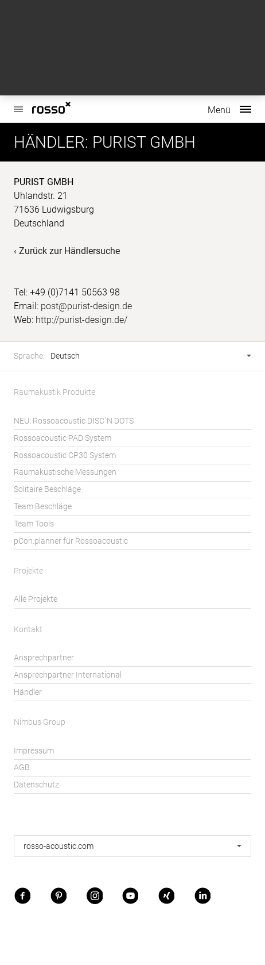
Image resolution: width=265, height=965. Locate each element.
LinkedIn (202, 895)
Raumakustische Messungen (65, 472)
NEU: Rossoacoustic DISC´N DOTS (74, 421)
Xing (166, 895)
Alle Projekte (35, 599)
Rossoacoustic (18, 103)
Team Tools (34, 524)
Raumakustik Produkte (54, 392)
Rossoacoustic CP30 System (65, 455)
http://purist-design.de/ (81, 319)
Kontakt (28, 630)
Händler (28, 692)
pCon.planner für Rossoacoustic (71, 541)
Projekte (28, 571)
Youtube (130, 895)
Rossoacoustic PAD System (62, 438)
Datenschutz (36, 785)
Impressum (34, 751)
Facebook (22, 895)
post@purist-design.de (86, 306)
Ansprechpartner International (68, 675)
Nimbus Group (39, 722)
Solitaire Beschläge (47, 489)
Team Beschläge (43, 507)
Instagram (94, 895)
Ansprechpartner (44, 658)
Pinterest (58, 895)
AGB (22, 767)
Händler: (51, 142)
